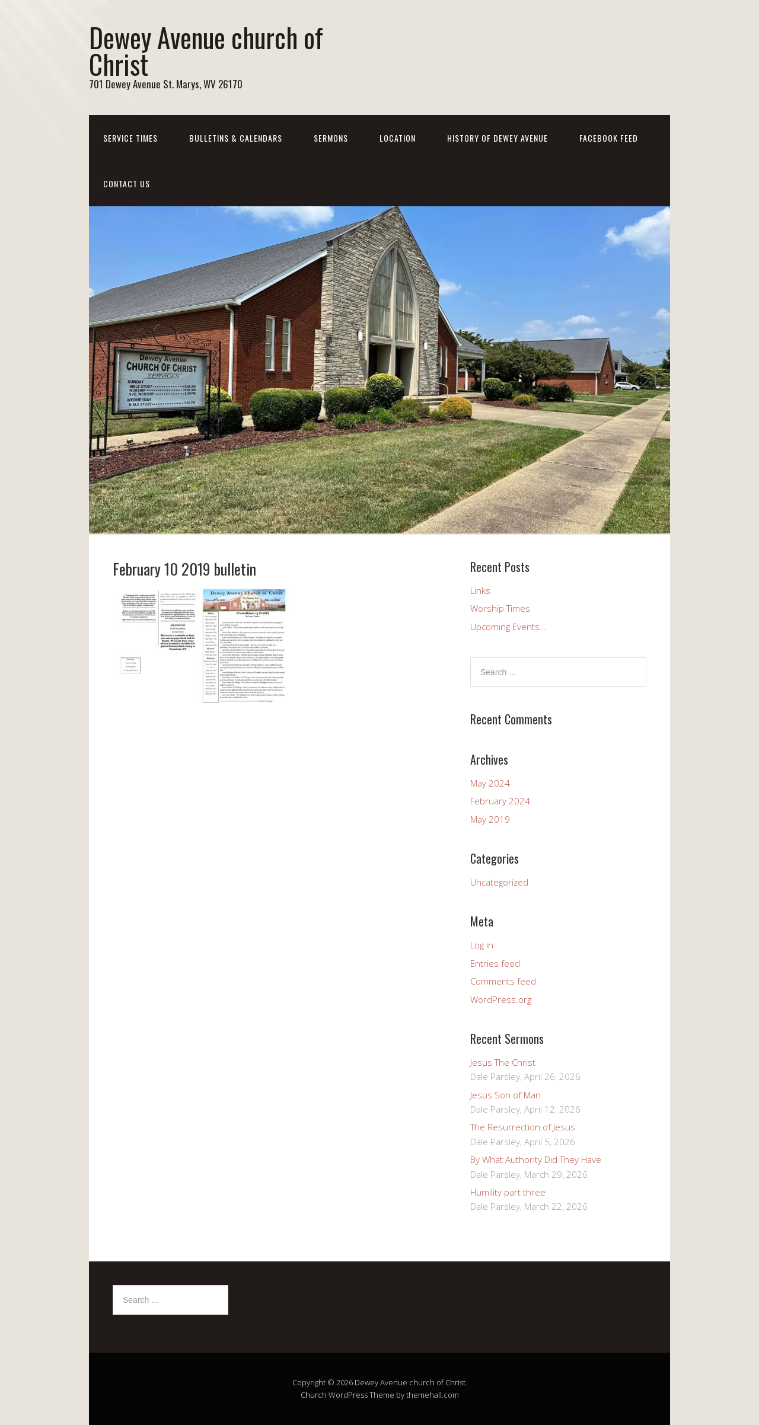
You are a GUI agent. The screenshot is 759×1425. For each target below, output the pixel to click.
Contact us (126, 183)
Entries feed (495, 963)
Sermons (331, 138)
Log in (481, 945)
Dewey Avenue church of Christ (206, 50)
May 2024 (490, 783)
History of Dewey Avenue (497, 138)
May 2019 (490, 819)
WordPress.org (500, 999)
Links (480, 590)
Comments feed (503, 981)
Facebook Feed (608, 138)
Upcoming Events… (508, 626)
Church (314, 1394)
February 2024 (500, 801)
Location (398, 138)
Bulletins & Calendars (235, 138)
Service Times (130, 138)
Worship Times (500, 608)
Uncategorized (499, 882)
